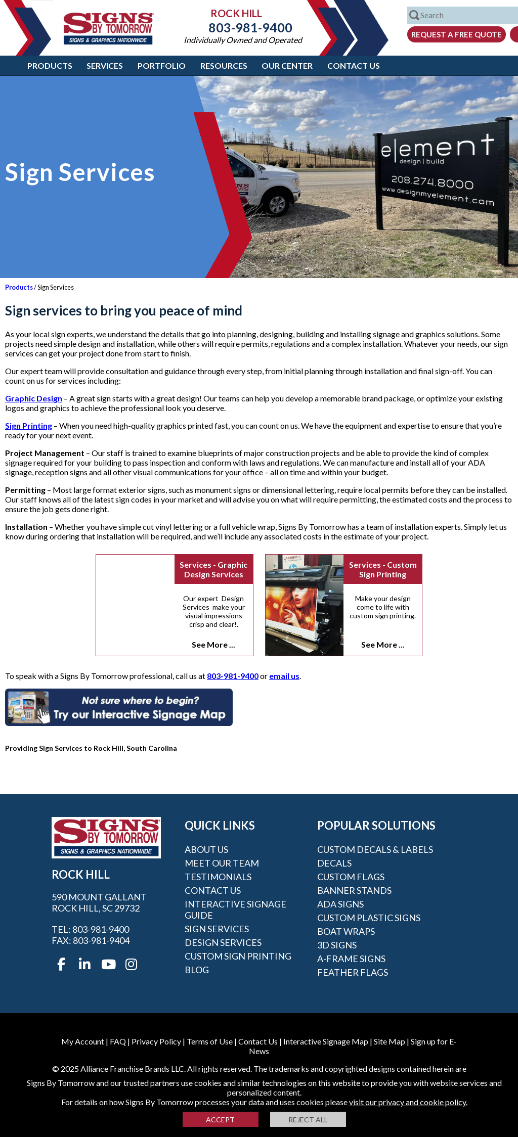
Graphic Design (33, 398)
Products (49, 65)
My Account (82, 1041)
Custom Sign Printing (238, 956)
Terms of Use (210, 1041)
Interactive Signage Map (325, 1041)
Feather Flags (352, 972)
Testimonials (218, 876)
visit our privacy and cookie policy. (408, 1102)
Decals (334, 863)
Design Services (223, 942)
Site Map (389, 1041)
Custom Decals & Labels (375, 849)
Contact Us (353, 65)
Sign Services (217, 928)
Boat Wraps (346, 931)
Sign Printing (28, 425)
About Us (206, 849)
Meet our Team (222, 863)
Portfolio (162, 65)
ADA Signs (340, 903)
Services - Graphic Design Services (213, 569)
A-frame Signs (351, 958)
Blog (197, 969)
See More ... (213, 644)
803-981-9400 (242, 27)
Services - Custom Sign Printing (383, 569)
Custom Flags (350, 876)
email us (284, 675)
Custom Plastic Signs (368, 917)
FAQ (118, 1041)
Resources (223, 65)
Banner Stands (354, 890)
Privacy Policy (156, 1041)
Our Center (287, 65)
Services (105, 65)
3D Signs (337, 944)
